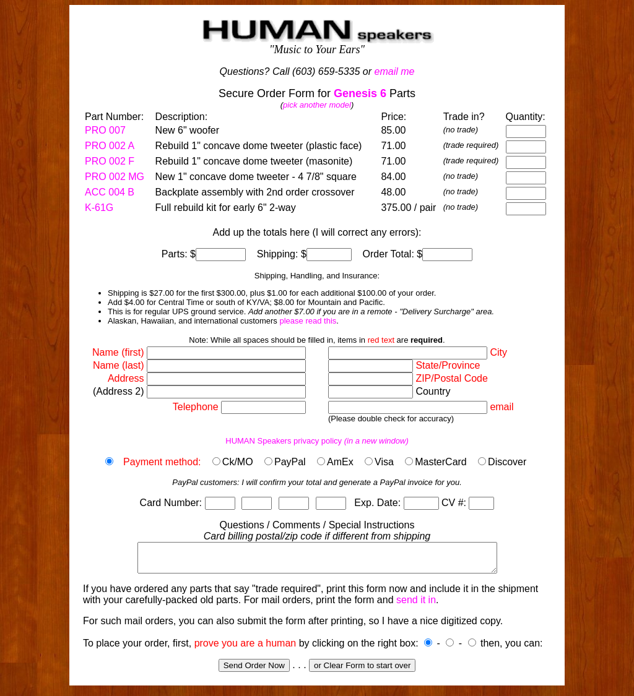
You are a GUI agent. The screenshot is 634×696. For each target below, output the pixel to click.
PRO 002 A (109, 145)
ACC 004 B (109, 192)
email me (395, 71)
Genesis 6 (360, 93)
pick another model (317, 105)
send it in (416, 605)
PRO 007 (105, 130)
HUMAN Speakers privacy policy (317, 440)
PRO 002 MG (114, 176)
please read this (307, 320)
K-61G (99, 207)
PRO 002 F (109, 161)
